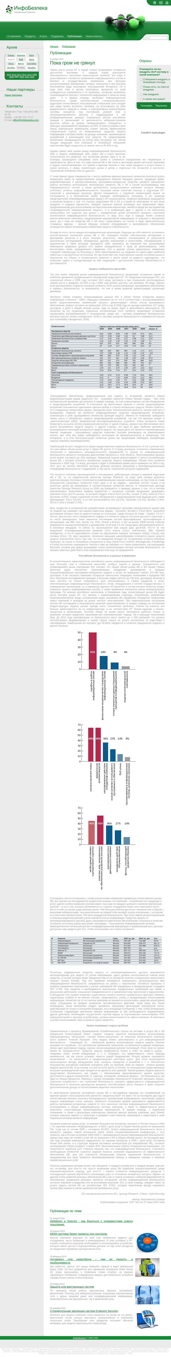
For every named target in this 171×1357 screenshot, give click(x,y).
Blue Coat (6, 1349)
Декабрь (32, 68)
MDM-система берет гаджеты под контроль (78, 1233)
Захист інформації (118, 1353)
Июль (11, 63)
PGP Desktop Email (21, 1351)
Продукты (30, 36)
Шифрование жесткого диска (85, 1351)
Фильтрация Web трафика (71, 1349)
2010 (29, 74)
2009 (34, 74)
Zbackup (158, 1349)
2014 (14, 74)
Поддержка (57, 36)
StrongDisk (96, 1349)
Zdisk (87, 1349)
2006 (22, 77)
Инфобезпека (79, 1338)
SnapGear (16, 1349)
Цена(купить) (103, 1353)
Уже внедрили (151, 94)
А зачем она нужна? (154, 99)
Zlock (165, 1349)
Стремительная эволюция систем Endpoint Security (84, 1311)
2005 (27, 77)
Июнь (31, 59)
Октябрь (11, 68)
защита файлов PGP (122, 1349)
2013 (19, 74)
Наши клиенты (94, 36)
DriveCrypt (107, 1349)
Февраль (21, 55)
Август (21, 63)
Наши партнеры (21, 89)
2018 (9, 74)
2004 (32, 77)
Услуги (43, 36)
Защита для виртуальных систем (72, 1286)
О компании (14, 36)
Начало (54, 46)
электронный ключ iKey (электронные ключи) (51, 1351)
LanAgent (7, 1351)
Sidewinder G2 (28, 1349)
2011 (24, 74)
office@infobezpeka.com (26, 120)
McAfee (42, 1353)
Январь (11, 55)
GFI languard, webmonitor (48, 1349)
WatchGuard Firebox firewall (143, 1351)
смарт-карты (162, 1351)
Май (21, 59)
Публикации (75, 36)
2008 (11, 77)
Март (31, 55)
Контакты (15, 106)
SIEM (130, 1353)
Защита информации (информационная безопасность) (71, 1353)
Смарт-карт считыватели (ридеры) (114, 1351)
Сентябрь (31, 63)
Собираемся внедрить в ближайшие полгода (156, 81)
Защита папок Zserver (143, 1349)
